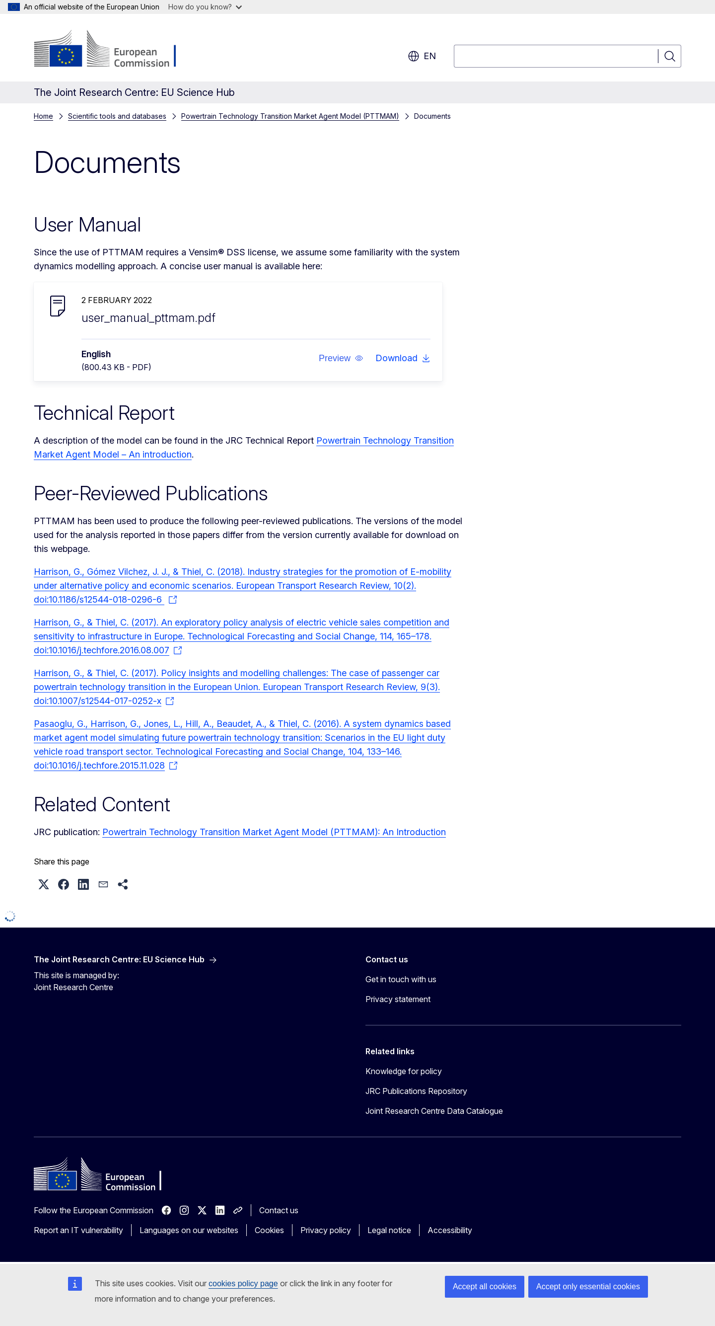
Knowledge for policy (403, 1071)
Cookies (269, 1230)
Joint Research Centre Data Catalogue (434, 1111)
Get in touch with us (400, 979)
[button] (341, 358)
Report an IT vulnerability (78, 1230)
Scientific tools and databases (117, 116)
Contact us (278, 1210)
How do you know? (205, 6)
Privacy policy (325, 1230)
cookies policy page (243, 1283)
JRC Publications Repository (416, 1091)
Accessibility (450, 1230)
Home (43, 116)
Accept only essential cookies (588, 1286)
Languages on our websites (189, 1230)
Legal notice (389, 1230)
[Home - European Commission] (114, 50)
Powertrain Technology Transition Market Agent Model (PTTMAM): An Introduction (274, 832)
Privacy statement (397, 999)
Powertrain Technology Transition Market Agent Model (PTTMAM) (290, 116)
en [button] (422, 56)
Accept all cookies (484, 1286)
